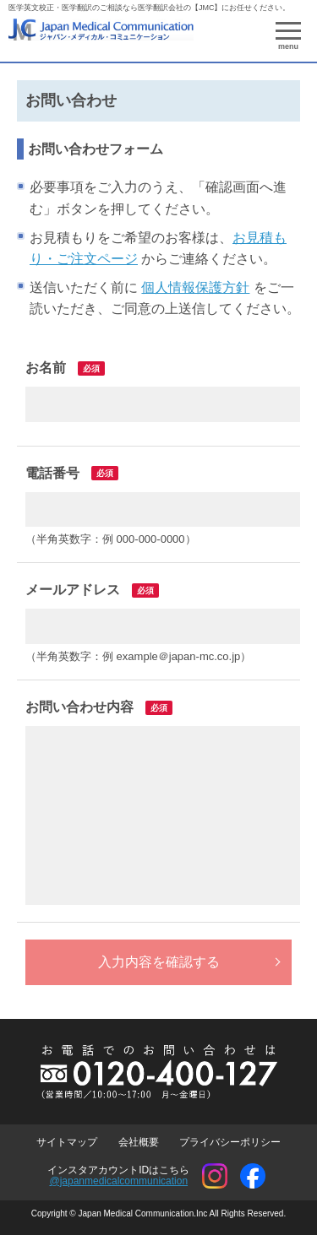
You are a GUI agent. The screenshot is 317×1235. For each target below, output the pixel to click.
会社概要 (138, 1142)
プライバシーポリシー (230, 1142)
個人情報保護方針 (195, 287)
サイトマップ (66, 1142)
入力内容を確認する (159, 962)
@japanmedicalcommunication (118, 1181)
